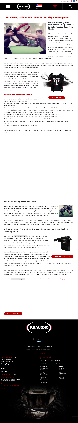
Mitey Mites (61, 377)
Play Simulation (44, 374)
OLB (52, 360)
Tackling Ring (5, 364)
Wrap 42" (8, 366)
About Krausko (5, 387)
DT (48, 360)
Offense (42, 363)
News (2, 384)
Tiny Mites (61, 378)
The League (61, 368)
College (60, 369)
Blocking (42, 369)
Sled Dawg (4, 371)
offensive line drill (34, 208)
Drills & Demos (46, 357)
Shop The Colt (56, 98)
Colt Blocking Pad (6, 359)
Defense (42, 360)
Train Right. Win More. (8, 378)
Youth (2, 361)
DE (46, 360)
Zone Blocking (43, 382)
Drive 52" (14, 366)
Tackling (42, 378)
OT (45, 363)
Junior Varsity (62, 373)
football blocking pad (31, 67)
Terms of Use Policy (39, 353)
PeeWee (60, 376)
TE (59, 363)
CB (60, 360)
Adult (6, 361)
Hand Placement (44, 371)
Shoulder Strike (44, 377)
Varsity (60, 372)
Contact (3, 388)
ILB (55, 360)
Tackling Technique (45, 379)
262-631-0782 (65, 1)
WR (53, 363)
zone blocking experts (18, 279)
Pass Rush (42, 373)
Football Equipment (8, 357)
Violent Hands (43, 381)
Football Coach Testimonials (8, 380)
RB (56, 363)
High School (62, 371)
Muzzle (3, 368)
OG (48, 363)
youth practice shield (20, 236)
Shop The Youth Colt (62, 257)
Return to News (13, 314)
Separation (42, 376)
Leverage (42, 372)
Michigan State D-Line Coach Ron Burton (11, 379)
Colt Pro (11, 361)
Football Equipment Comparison (10, 385)
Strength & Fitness (8, 374)
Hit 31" (2, 366)
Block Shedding (44, 368)
